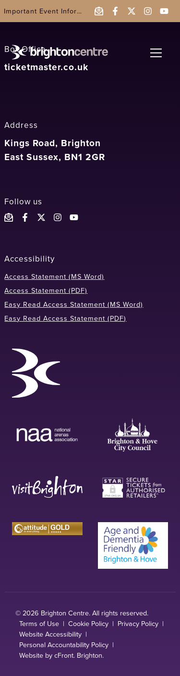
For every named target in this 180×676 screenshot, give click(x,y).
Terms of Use (39, 623)
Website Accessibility (50, 634)
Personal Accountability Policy (63, 644)
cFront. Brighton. (79, 655)
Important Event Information (52, 11)
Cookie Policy (88, 623)
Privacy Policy (138, 623)
